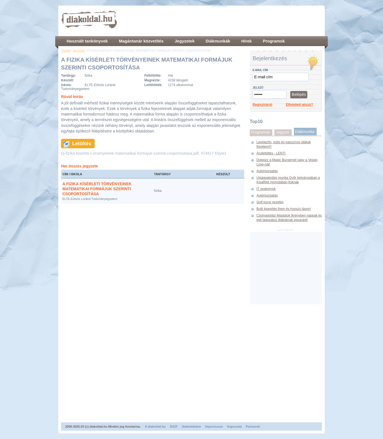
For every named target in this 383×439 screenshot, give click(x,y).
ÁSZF (174, 426)
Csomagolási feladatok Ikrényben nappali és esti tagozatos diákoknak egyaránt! (289, 218)
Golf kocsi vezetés (269, 202)
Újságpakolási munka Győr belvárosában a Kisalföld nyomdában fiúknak (288, 180)
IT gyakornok (266, 189)
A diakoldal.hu (155, 426)
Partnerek (253, 426)
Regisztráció (262, 105)
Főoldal (65, 50)
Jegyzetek (78, 50)
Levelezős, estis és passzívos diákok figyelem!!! (283, 144)
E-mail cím (260, 70)
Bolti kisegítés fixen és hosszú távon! (283, 209)
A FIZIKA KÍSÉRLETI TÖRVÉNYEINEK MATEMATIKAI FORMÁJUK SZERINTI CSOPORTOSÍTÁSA (97, 189)
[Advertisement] (221, 20)
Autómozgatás (267, 171)
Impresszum (214, 426)
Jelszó (258, 87)
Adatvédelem (191, 426)
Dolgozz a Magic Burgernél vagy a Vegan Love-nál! (287, 162)
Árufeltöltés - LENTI (271, 153)
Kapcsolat (234, 426)
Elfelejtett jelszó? (299, 105)
